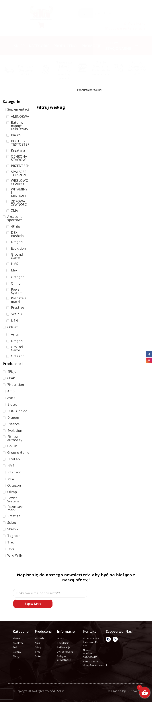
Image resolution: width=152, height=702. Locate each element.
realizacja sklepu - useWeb (123, 691)
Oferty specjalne (100, 64)
